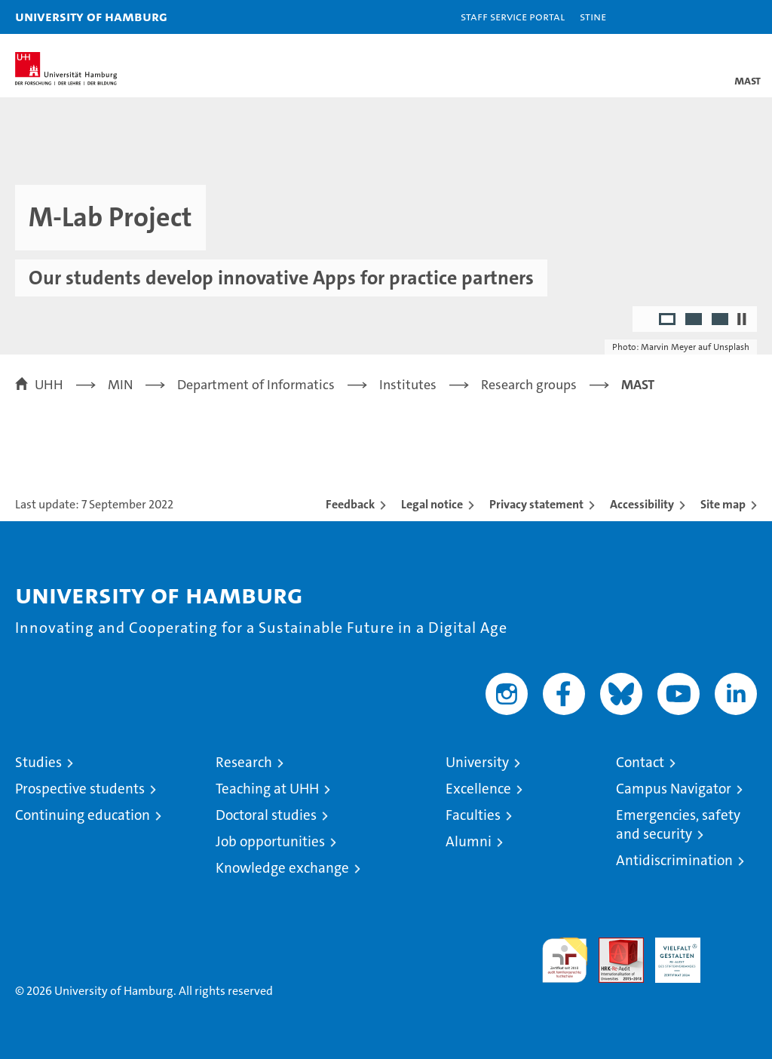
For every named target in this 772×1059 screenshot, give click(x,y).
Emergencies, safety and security (678, 824)
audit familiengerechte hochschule (564, 960)
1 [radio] (668, 320)
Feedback (350, 504)
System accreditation (734, 953)
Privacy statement (536, 504)
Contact (640, 762)
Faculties (473, 815)
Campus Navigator (673, 788)
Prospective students (80, 788)
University (477, 762)
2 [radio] (694, 320)
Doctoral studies (266, 815)
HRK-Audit (669, 953)
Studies (38, 762)
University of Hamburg (91, 16)
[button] (713, 17)
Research (244, 762)
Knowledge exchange (282, 867)
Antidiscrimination (674, 860)
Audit (613, 945)
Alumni (469, 841)
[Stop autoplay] (742, 319)
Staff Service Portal (513, 16)
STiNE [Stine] (593, 16)
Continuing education (82, 815)
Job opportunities (270, 841)
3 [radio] (721, 320)
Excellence (478, 788)
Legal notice (432, 504)
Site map (723, 504)
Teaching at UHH (267, 788)
